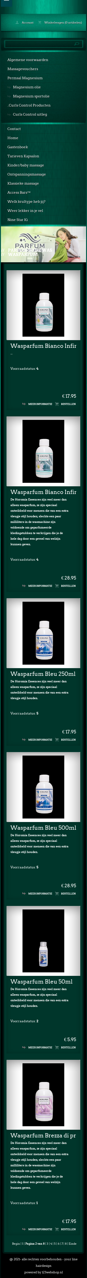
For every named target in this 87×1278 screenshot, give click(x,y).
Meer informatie (40, 404)
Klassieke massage (23, 183)
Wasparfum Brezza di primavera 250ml (43, 1135)
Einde (73, 1243)
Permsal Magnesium (25, 78)
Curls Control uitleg (30, 114)
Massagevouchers (22, 69)
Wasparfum (23, 254)
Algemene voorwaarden (27, 60)
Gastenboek (17, 147)
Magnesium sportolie (31, 96)
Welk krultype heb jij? (26, 202)
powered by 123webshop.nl (43, 1272)
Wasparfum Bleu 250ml (43, 673)
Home (12, 138)
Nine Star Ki (17, 220)
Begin (16, 1243)
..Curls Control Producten (29, 105)
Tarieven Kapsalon (23, 156)
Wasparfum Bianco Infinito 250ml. (43, 345)
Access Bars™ (19, 192)
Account (24, 22)
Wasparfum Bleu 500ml (43, 827)
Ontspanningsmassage (26, 174)
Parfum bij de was (30, 250)
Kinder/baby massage (25, 165)
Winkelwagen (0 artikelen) (60, 22)
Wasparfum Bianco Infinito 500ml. (43, 492)
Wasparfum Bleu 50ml (41, 981)
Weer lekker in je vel (25, 211)
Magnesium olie (27, 87)
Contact (14, 129)
